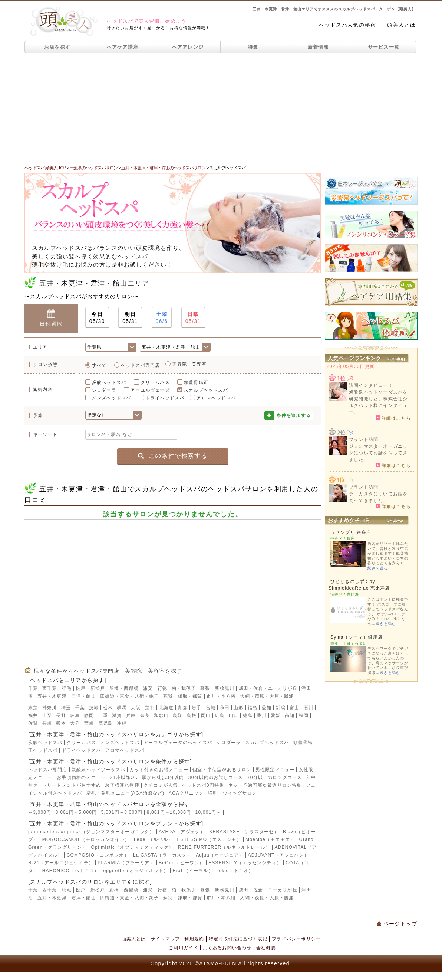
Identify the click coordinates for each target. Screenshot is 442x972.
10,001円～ (208, 812)
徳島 (248, 715)
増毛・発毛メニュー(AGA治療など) (125, 793)
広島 (219, 715)
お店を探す (57, 47)
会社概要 (266, 947)
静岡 (89, 715)
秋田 (225, 707)
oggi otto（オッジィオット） (135, 870)
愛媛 (275, 715)
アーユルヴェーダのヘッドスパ (178, 742)
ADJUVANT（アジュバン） (278, 855)
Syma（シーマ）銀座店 (356, 637)
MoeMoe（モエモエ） (270, 839)
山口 (233, 715)
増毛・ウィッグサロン (232, 793)
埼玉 (66, 707)
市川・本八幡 (221, 696)
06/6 (162, 317)
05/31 (130, 317)
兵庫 (131, 715)
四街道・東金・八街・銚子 (129, 696)
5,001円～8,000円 (122, 812)
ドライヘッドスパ (165, 398)
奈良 (145, 715)
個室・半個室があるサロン (221, 769)
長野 (61, 715)
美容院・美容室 (189, 364)
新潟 (280, 707)
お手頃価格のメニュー (81, 777)
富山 (294, 707)
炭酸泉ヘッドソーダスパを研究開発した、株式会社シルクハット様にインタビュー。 (378, 402)
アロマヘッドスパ (216, 398)
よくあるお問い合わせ (227, 947)
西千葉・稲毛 (57, 688)
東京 (33, 707)
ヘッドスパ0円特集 (203, 785)
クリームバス (155, 382)
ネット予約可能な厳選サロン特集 (265, 785)
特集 (253, 47)
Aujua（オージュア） (220, 855)
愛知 (266, 707)
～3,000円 (39, 812)
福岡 (304, 715)
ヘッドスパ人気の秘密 (347, 25)
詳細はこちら (393, 417)
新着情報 (318, 47)
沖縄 (121, 723)
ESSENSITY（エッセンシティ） (244, 862)
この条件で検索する (172, 456)
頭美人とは (401, 25)
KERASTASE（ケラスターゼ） (244, 831)
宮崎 (89, 723)
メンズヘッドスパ (111, 398)
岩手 (196, 707)
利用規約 (194, 939)
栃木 (108, 707)
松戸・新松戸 (90, 688)
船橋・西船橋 (124, 688)
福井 (33, 715)
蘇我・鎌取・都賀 (182, 696)
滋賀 (117, 715)
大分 (75, 723)
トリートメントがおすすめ (71, 785)
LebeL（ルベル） (153, 839)
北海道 (166, 707)
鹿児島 (105, 723)
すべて (99, 365)
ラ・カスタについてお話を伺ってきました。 (378, 497)
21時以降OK (124, 777)
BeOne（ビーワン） (181, 862)
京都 (150, 707)
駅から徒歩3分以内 (163, 777)
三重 (103, 715)
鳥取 (177, 715)
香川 (261, 715)
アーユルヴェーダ (150, 390)
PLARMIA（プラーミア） (126, 862)
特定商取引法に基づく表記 (238, 939)
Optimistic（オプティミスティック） (132, 847)
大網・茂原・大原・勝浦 (267, 696)
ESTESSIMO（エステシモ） (209, 839)
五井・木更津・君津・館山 (66, 696)
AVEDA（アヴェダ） (182, 831)
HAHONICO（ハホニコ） (70, 870)
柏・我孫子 (184, 688)
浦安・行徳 (155, 688)
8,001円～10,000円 (169, 812)
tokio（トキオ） (235, 870)
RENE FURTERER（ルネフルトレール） (224, 847)
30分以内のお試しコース (215, 777)
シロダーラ (104, 390)
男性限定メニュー (275, 769)
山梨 (47, 715)
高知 (289, 715)
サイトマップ (165, 939)
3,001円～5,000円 (76, 812)
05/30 (97, 317)
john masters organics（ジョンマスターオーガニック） (91, 831)
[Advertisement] (221, 109)
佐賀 (33, 723)
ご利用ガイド (183, 947)
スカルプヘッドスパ (206, 390)
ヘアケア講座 (123, 47)
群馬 (121, 707)
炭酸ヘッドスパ (109, 382)
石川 (308, 707)
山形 (238, 707)
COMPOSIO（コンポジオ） (98, 855)
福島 (252, 707)
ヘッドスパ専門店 (140, 365)
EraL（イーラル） (192, 870)
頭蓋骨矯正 (196, 382)
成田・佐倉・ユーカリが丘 (268, 688)
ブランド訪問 (363, 439)
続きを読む (377, 568)
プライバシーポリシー (296, 939)
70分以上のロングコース (274, 777)
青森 (182, 707)
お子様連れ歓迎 (122, 785)
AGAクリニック (186, 793)
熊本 (61, 723)
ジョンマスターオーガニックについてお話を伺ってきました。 (378, 453)
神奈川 (49, 707)
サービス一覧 (384, 47)
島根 (192, 715)
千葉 (33, 688)
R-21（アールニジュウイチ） (60, 862)
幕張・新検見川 (217, 688)
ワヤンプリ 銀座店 (350, 532)
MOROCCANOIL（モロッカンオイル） (86, 839)
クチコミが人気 (161, 785)
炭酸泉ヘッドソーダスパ (98, 769)
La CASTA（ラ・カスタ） (162, 855)
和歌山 (161, 715)
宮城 (210, 707)
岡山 (206, 715)
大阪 (136, 707)
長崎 (47, 723)
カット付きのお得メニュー (158, 769)
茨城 (94, 707)
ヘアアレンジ (188, 47)
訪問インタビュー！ (371, 385)
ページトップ (397, 924)
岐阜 (75, 715)
